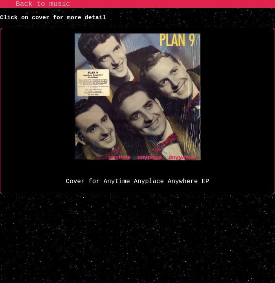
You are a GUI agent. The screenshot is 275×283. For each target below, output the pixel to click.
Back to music (43, 4)
